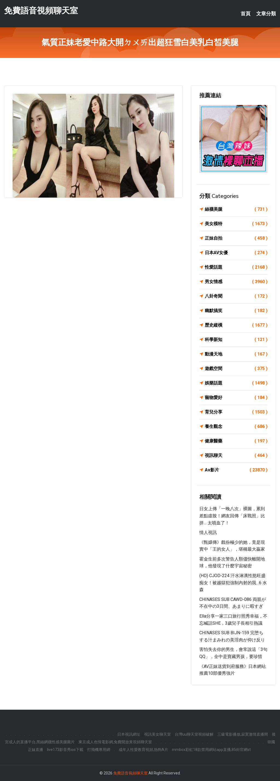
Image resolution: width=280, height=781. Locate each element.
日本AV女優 (236, 253)
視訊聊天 (236, 455)
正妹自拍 (236, 238)
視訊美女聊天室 (157, 734)
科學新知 (236, 339)
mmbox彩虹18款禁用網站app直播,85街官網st (211, 749)
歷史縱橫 (236, 325)
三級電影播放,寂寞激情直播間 (242, 734)
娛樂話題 (236, 383)
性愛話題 (236, 267)
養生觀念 (236, 426)
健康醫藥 (236, 441)
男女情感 (236, 282)
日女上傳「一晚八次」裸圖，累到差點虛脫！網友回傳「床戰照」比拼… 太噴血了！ (232, 515)
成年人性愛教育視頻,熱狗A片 (143, 749)
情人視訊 (208, 532)
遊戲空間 (236, 368)
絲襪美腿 (236, 209)
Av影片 (236, 470)
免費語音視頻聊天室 (41, 10)
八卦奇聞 (236, 296)
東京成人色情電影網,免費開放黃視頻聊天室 (115, 742)
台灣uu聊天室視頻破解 (194, 734)
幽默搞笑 (236, 311)
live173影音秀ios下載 (65, 749)
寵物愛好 (236, 397)
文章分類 (266, 13)
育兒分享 (236, 412)
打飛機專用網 (98, 749)
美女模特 (236, 224)
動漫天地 (236, 354)
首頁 (245, 13)
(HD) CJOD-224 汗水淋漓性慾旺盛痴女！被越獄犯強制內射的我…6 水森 (233, 582)
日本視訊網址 (128, 734)
